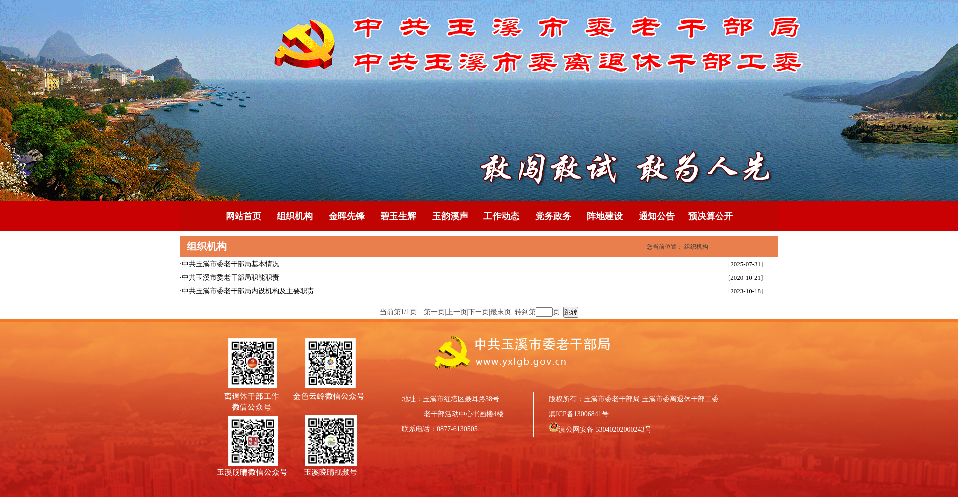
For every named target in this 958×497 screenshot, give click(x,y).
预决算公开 (710, 216)
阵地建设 (605, 216)
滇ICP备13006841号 (579, 414)
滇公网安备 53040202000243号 (605, 429)
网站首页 (243, 216)
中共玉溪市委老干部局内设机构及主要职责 (248, 291)
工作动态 (501, 216)
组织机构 (295, 216)
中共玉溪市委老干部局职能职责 (230, 277)
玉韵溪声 (450, 216)
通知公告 (657, 216)
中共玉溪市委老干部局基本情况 (230, 264)
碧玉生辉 (398, 216)
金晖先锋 (347, 216)
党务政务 (553, 216)
